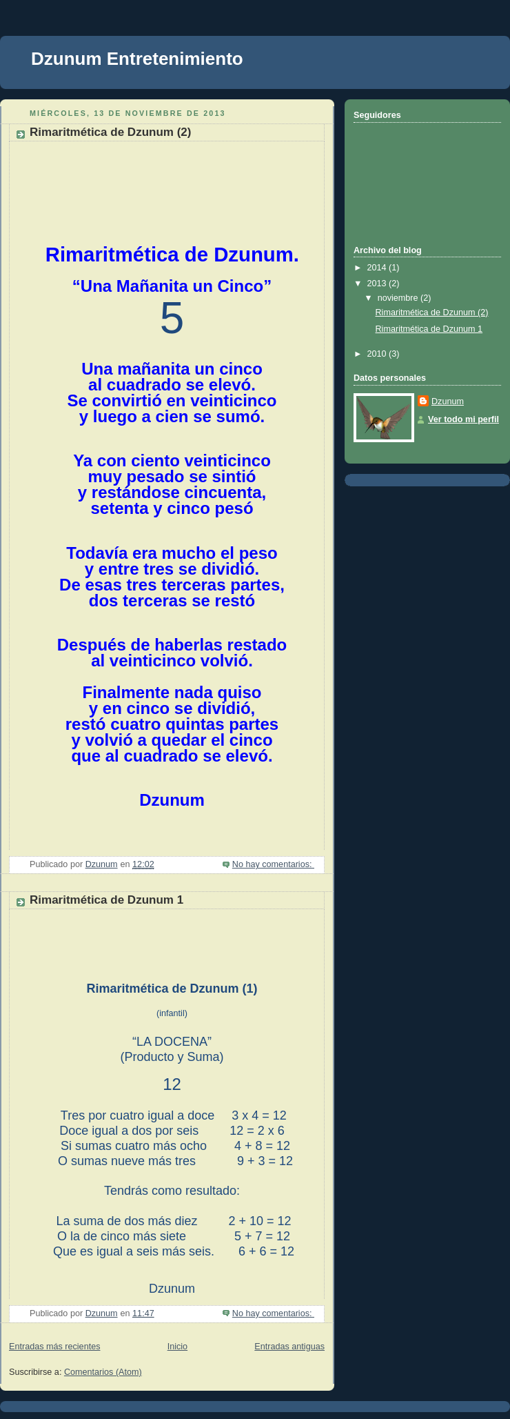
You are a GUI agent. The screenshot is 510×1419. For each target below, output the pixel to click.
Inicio (177, 1346)
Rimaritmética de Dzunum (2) (110, 132)
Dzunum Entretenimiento (137, 58)
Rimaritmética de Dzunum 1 (106, 899)
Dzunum (447, 401)
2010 (378, 354)
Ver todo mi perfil (463, 419)
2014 (378, 267)
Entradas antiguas (289, 1346)
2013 (378, 283)
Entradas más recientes (54, 1346)
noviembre (399, 298)
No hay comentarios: (273, 864)
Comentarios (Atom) (103, 1372)
